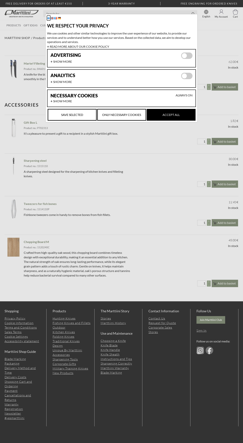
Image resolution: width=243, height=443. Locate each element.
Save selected (72, 114)
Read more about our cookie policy (79, 46)
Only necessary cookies (121, 114)
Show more (62, 61)
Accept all (171, 114)
